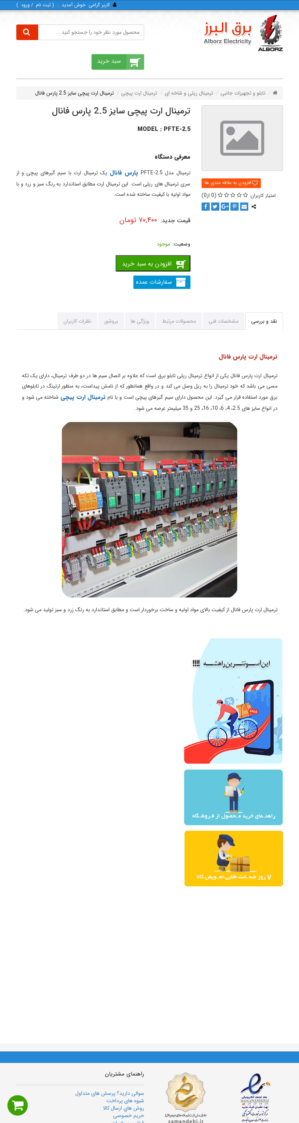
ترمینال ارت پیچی (83, 397)
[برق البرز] (243, 33)
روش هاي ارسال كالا (123, 1108)
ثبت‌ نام (43, 5)
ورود (25, 5)
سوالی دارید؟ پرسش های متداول (109, 1093)
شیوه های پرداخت (125, 1101)
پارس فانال (124, 172)
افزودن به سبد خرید (147, 264)
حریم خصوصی (128, 1116)
